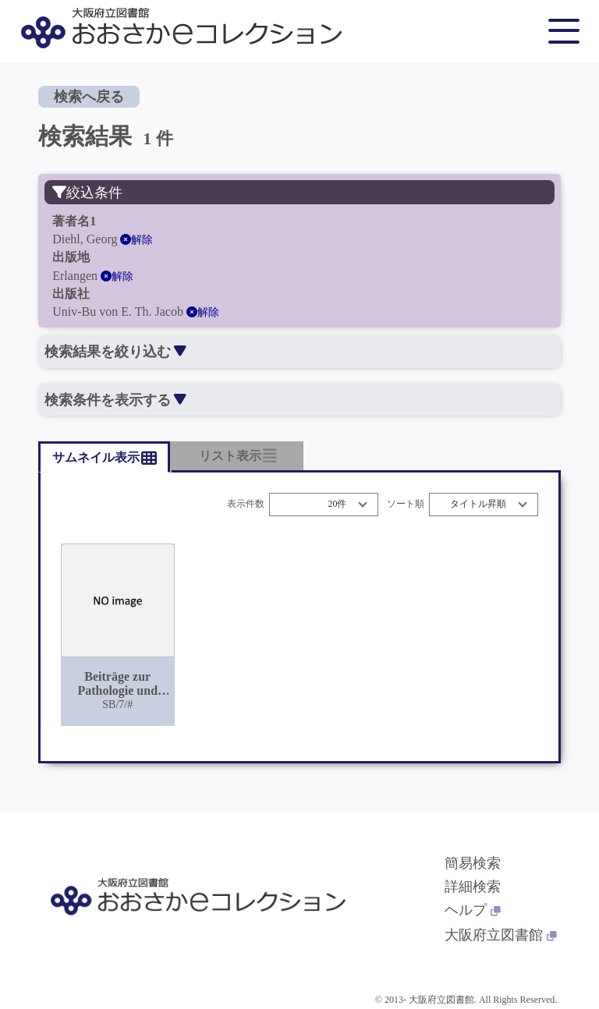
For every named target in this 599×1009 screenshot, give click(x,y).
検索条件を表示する (115, 400)
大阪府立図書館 (501, 935)
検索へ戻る (89, 96)
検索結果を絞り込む (115, 351)
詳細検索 (473, 886)
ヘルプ (473, 910)
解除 (136, 240)
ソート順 (405, 504)
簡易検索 (473, 863)
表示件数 (245, 504)
